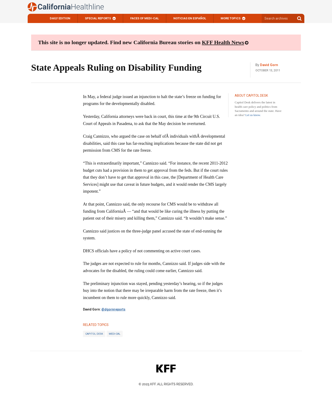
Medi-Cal (114, 333)
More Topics (230, 18)
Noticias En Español (189, 18)
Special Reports (98, 18)
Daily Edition (60, 18)
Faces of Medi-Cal (144, 18)
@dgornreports (113, 309)
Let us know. (253, 115)
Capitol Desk (94, 333)
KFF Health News (223, 42)
